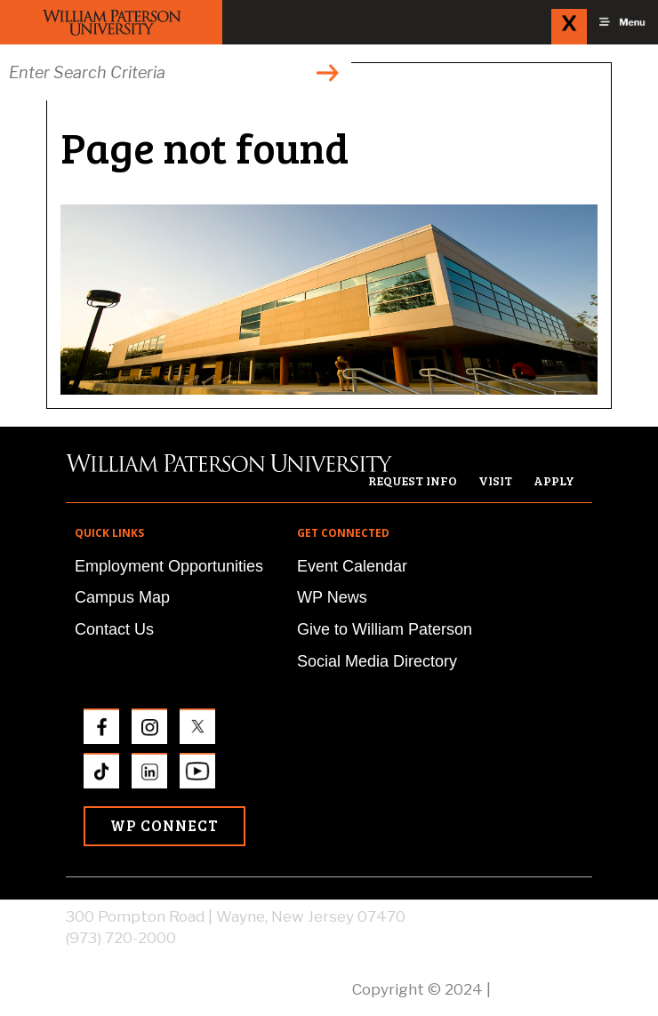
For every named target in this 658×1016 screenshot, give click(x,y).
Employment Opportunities (169, 566)
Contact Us (114, 629)
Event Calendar (352, 566)
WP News (332, 597)
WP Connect (164, 825)
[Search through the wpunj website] (175, 72)
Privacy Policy (543, 989)
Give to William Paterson (384, 629)
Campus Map (122, 597)
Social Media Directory (377, 661)
